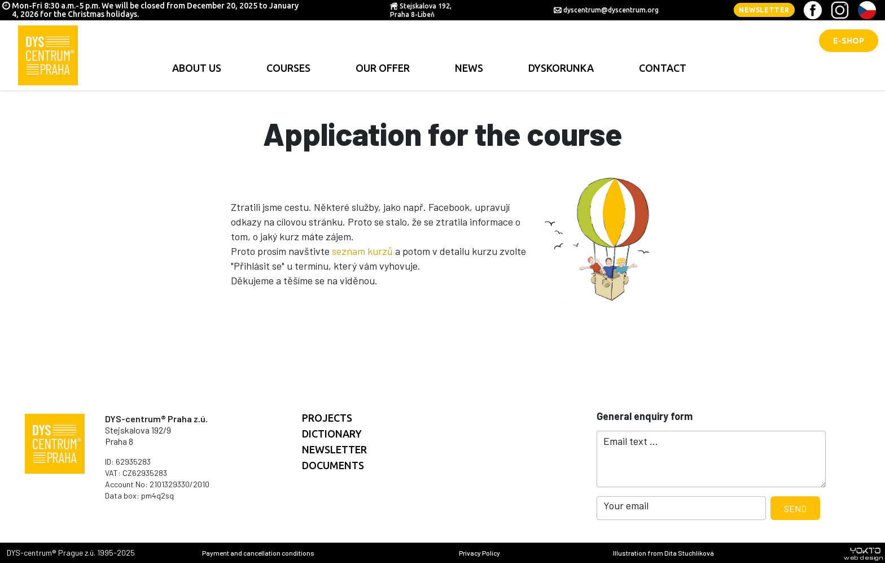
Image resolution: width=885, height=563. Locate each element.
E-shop (848, 40)
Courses (288, 67)
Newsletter (764, 10)
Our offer (383, 67)
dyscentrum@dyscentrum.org (611, 10)
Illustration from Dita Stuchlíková (663, 553)
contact (662, 67)
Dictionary (332, 433)
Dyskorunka (561, 67)
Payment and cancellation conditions (258, 553)
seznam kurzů (362, 251)
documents (333, 465)
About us (196, 67)
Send (795, 508)
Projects (327, 417)
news (469, 67)
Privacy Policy (479, 553)
